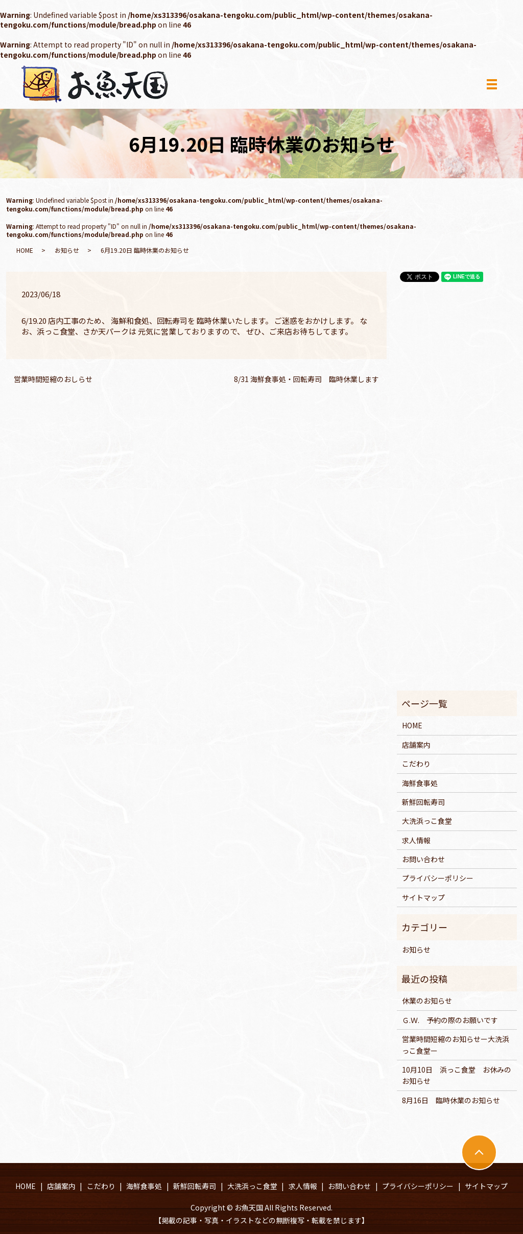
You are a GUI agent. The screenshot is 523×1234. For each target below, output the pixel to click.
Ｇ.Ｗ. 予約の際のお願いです (450, 1020)
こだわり (416, 763)
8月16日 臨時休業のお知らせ (451, 1100)
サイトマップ (423, 897)
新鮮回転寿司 (423, 802)
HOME (24, 250)
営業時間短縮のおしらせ (53, 379)
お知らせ (67, 250)
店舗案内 (416, 745)
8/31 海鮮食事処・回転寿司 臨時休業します (306, 379)
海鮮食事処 (420, 783)
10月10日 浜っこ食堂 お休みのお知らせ (456, 1075)
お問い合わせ (423, 859)
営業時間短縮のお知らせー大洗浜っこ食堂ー (455, 1044)
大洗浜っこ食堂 (427, 821)
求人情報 (416, 840)
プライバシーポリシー (437, 878)
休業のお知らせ (427, 1000)
